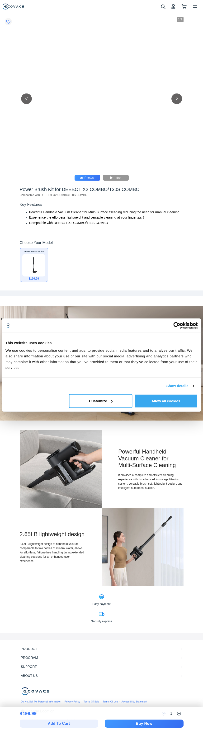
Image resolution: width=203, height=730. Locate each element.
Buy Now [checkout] (144, 723)
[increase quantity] (179, 713)
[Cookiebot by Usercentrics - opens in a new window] (177, 325)
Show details (177, 386)
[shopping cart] (184, 6)
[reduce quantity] (163, 713)
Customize (101, 401)
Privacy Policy (72, 701)
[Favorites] (8, 21)
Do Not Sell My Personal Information (41, 701)
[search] (163, 6)
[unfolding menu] (181, 649)
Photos (87, 177)
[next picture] (177, 98)
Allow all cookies (165, 401)
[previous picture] (26, 98)
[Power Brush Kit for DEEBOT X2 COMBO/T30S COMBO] (34, 265)
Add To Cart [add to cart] (59, 723)
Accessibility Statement (134, 701)
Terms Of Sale (91, 701)
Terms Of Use (110, 701)
